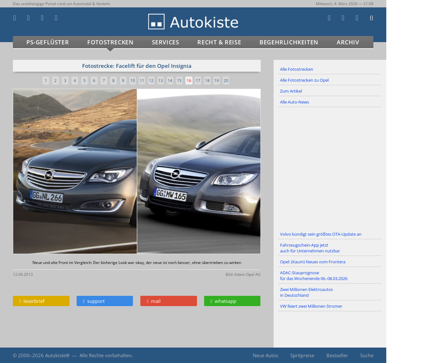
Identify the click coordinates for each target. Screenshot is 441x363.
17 (198, 80)
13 (160, 80)
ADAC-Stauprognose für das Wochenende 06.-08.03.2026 (313, 275)
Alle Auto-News (294, 102)
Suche (366, 355)
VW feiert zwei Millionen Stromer (311, 306)
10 (132, 80)
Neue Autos (265, 355)
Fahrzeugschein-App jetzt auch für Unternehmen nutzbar (310, 248)
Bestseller (337, 355)
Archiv (348, 42)
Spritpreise (302, 355)
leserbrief (31, 301)
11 (142, 80)
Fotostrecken (110, 42)
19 (216, 80)
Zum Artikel (291, 91)
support (94, 301)
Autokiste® (57, 355)
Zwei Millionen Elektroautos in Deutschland (306, 292)
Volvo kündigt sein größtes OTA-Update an (320, 234)
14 (170, 80)
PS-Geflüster (47, 42)
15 (179, 80)
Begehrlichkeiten (288, 42)
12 (151, 80)
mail (154, 301)
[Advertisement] (330, 168)
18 (207, 80)
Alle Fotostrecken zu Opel (304, 80)
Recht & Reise (219, 42)
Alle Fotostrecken (296, 69)
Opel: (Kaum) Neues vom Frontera (312, 262)
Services (165, 42)
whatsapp (223, 301)
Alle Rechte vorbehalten (106, 355)
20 (226, 80)
